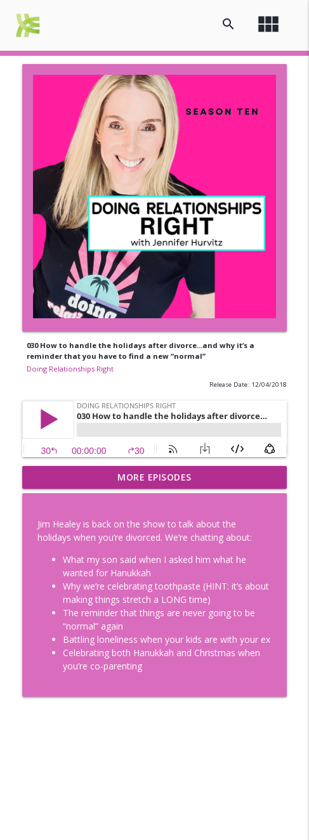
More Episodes (154, 477)
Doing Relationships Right (70, 368)
